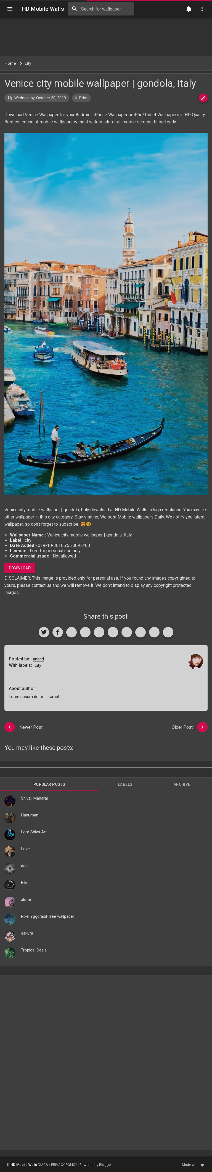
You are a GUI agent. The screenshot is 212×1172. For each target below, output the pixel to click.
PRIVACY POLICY (64, 1165)
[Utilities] (202, 8)
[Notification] (188, 8)
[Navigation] (10, 8)
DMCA (43, 1165)
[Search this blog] (101, 8)
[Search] (74, 8)
